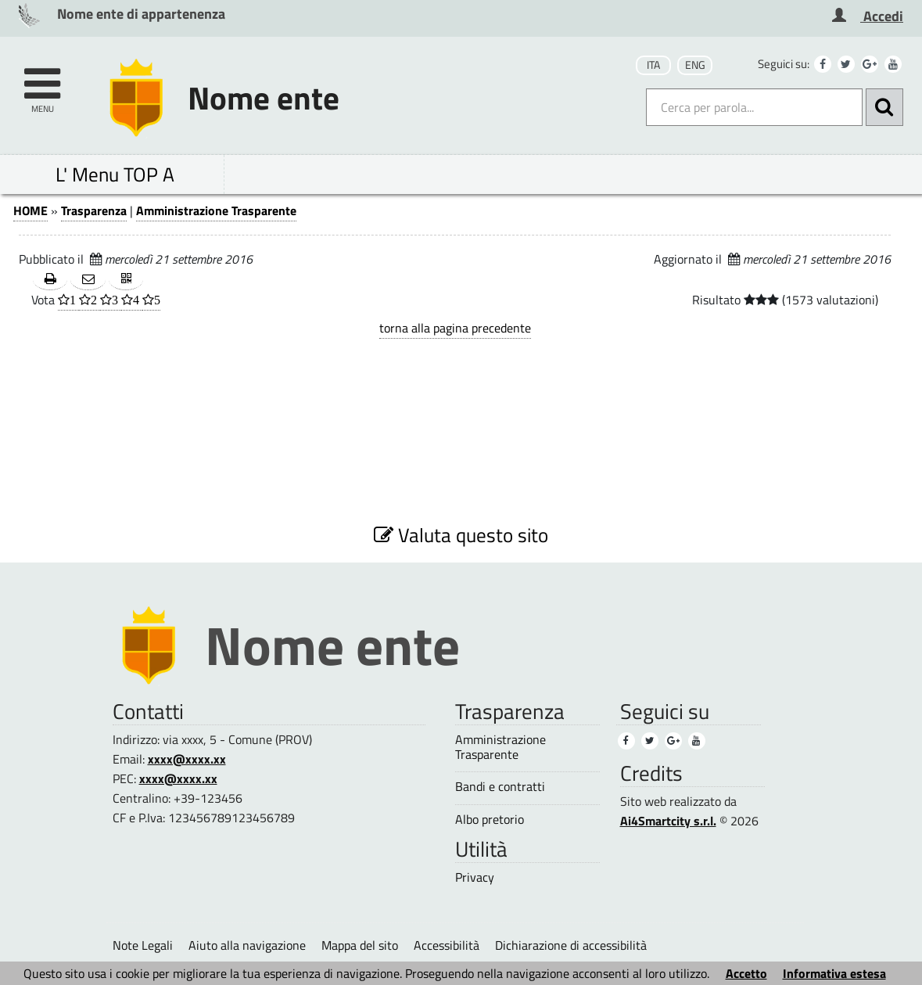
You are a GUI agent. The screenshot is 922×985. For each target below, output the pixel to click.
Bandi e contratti (500, 786)
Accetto (746, 973)
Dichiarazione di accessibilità (571, 945)
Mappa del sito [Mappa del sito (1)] (359, 945)
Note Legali (143, 945)
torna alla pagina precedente (455, 327)
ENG (695, 64)
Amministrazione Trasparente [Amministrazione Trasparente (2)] (500, 747)
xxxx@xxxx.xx (187, 759)
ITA (653, 64)
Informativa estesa (834, 973)
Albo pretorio (489, 819)
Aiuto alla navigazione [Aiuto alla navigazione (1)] (247, 945)
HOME (30, 210)
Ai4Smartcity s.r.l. (668, 820)
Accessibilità (446, 945)
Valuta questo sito (461, 534)
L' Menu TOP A (115, 174)
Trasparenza (94, 210)
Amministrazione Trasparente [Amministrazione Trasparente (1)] (216, 210)
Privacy (474, 877)
